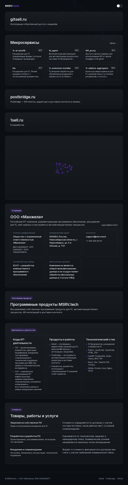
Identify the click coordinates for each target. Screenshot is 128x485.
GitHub (120, 478)
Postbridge (110, 478)
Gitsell (101, 478)
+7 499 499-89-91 (94, 241)
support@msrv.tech (109, 225)
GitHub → (114, 43)
